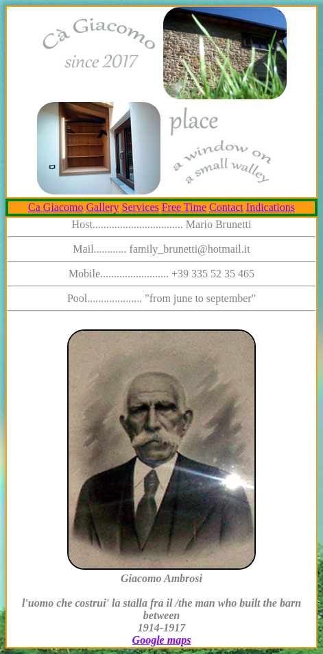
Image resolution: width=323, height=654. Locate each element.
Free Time (184, 207)
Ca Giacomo (55, 207)
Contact (226, 207)
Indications (270, 207)
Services (140, 207)
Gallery (102, 207)
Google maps (161, 640)
